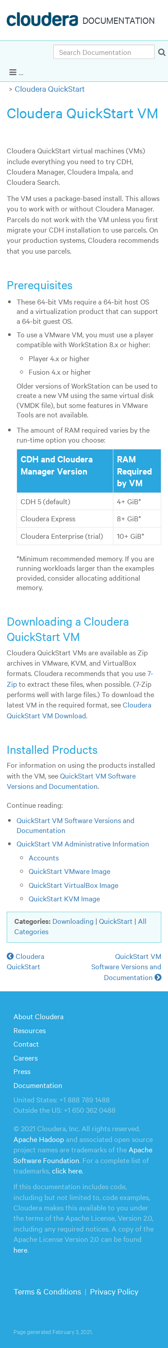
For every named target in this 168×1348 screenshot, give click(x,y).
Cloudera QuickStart (50, 88)
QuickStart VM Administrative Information (83, 843)
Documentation (37, 1085)
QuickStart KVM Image (64, 898)
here (20, 1249)
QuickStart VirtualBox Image (73, 885)
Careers (25, 1057)
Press (21, 1071)
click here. (67, 1170)
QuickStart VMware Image (69, 871)
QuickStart (116, 921)
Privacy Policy (114, 1291)
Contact (26, 1043)
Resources (29, 1030)
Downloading (73, 921)
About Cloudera (38, 1016)
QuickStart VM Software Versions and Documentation (71, 780)
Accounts (44, 857)
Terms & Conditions (47, 1291)
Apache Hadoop (38, 1139)
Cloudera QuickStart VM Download (79, 709)
